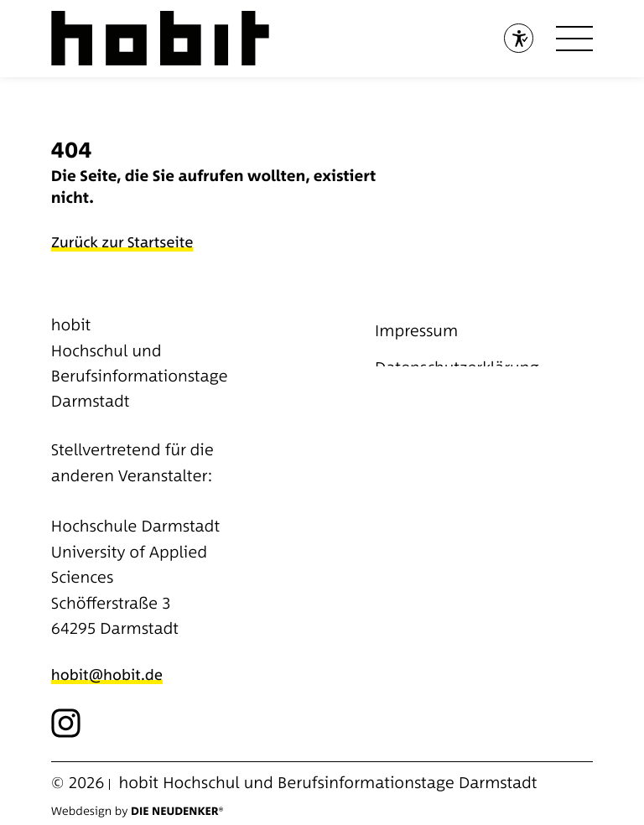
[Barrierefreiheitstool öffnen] (518, 38)
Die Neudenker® (177, 811)
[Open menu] (574, 38)
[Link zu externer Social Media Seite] (65, 723)
